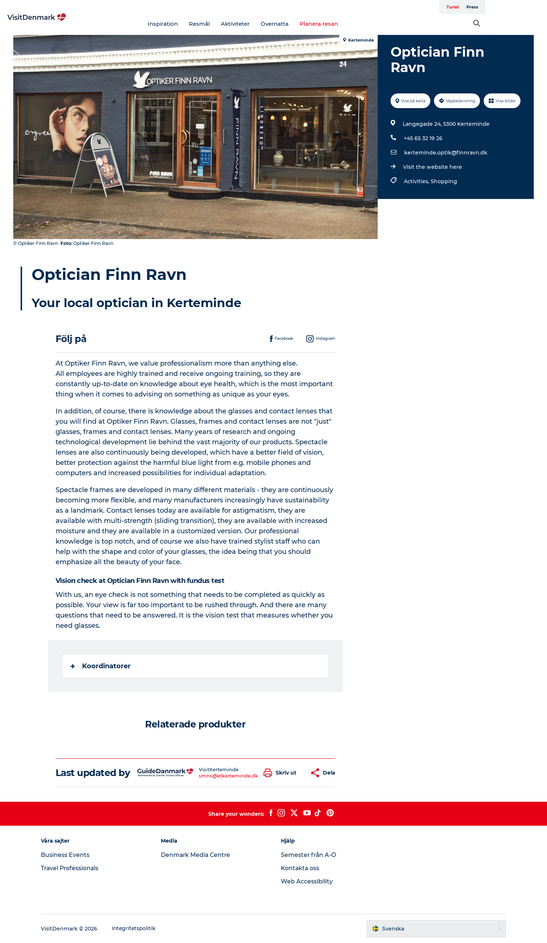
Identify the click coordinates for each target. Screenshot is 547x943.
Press (527, 7)
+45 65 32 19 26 (422, 138)
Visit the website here (432, 167)
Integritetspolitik (139, 928)
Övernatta (306, 23)
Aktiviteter (266, 23)
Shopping (443, 181)
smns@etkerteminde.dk (228, 776)
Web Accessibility (307, 881)
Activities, (416, 181)
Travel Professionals (75, 868)
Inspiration (194, 23)
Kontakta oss (300, 868)
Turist (507, 7)
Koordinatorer (101, 666)
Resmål (230, 23)
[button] (282, 773)
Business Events (69, 854)
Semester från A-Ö (309, 854)
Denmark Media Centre (198, 854)
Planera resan (350, 23)
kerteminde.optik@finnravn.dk (445, 152)
